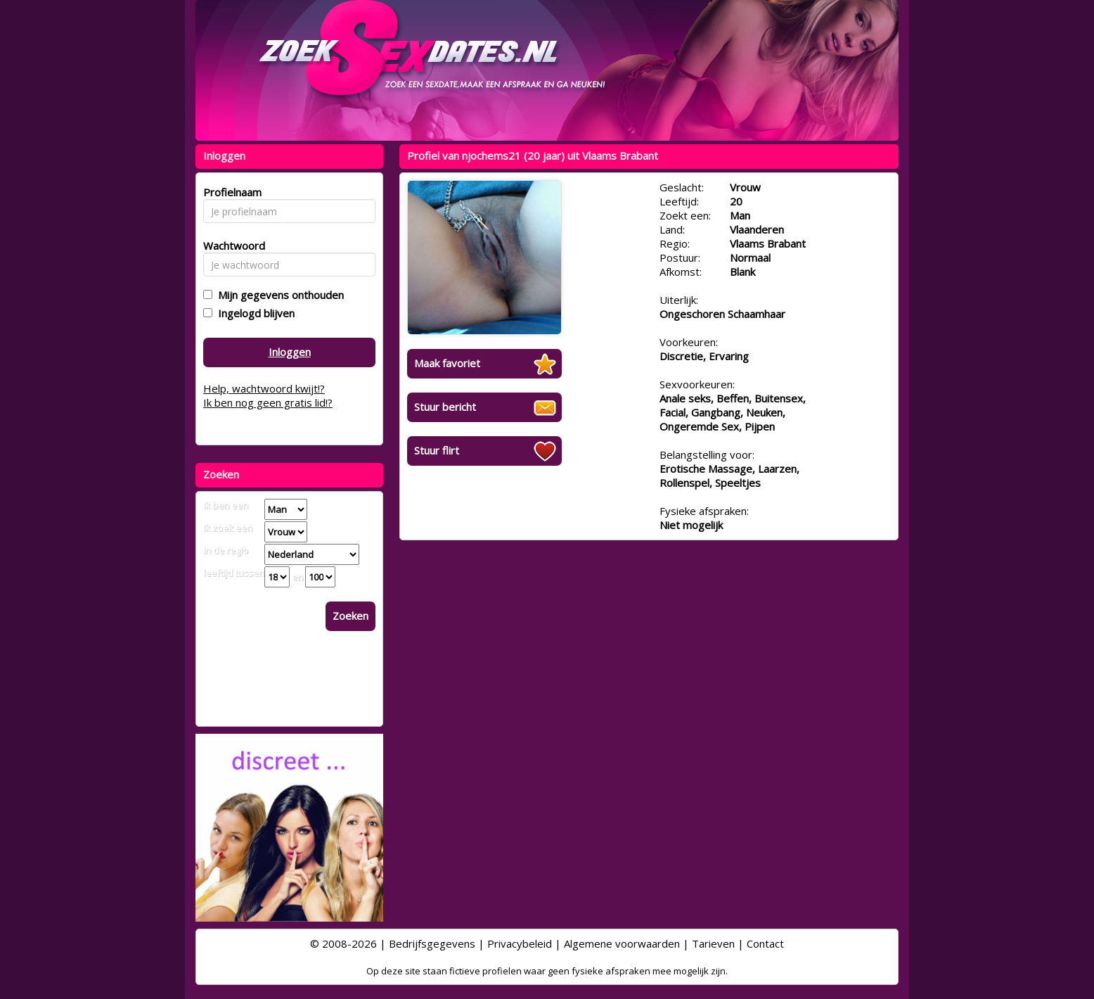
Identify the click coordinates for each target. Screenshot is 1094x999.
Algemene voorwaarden (622, 943)
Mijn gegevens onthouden (278, 295)
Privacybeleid (519, 943)
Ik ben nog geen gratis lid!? (268, 402)
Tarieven (713, 943)
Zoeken (350, 616)
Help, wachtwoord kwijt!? (264, 388)
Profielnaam (230, 192)
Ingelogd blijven (253, 313)
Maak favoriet (447, 363)
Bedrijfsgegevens (432, 943)
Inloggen (290, 352)
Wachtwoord (230, 245)
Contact (765, 943)
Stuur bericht (445, 407)
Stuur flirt (436, 450)
